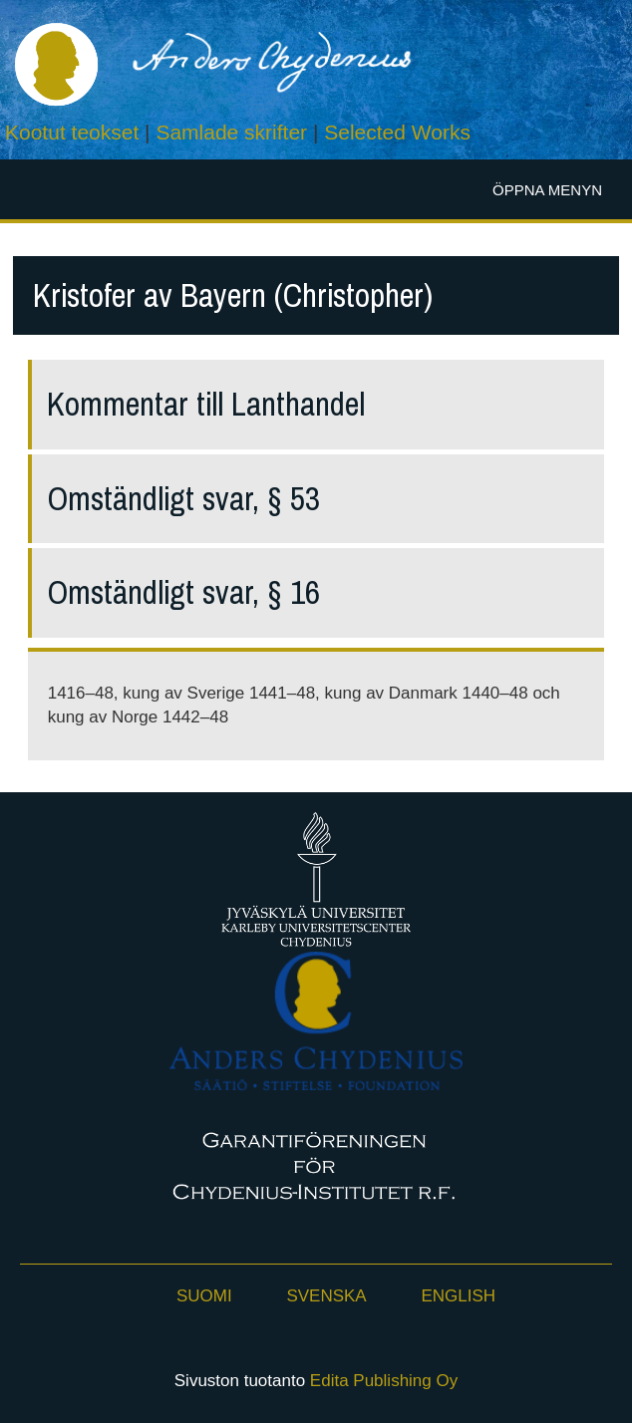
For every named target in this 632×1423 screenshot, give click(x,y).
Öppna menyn (547, 189)
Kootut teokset (72, 132)
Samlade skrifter (231, 132)
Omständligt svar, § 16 (183, 592)
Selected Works (397, 132)
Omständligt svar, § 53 (183, 498)
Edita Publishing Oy (384, 1380)
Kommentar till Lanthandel (206, 404)
